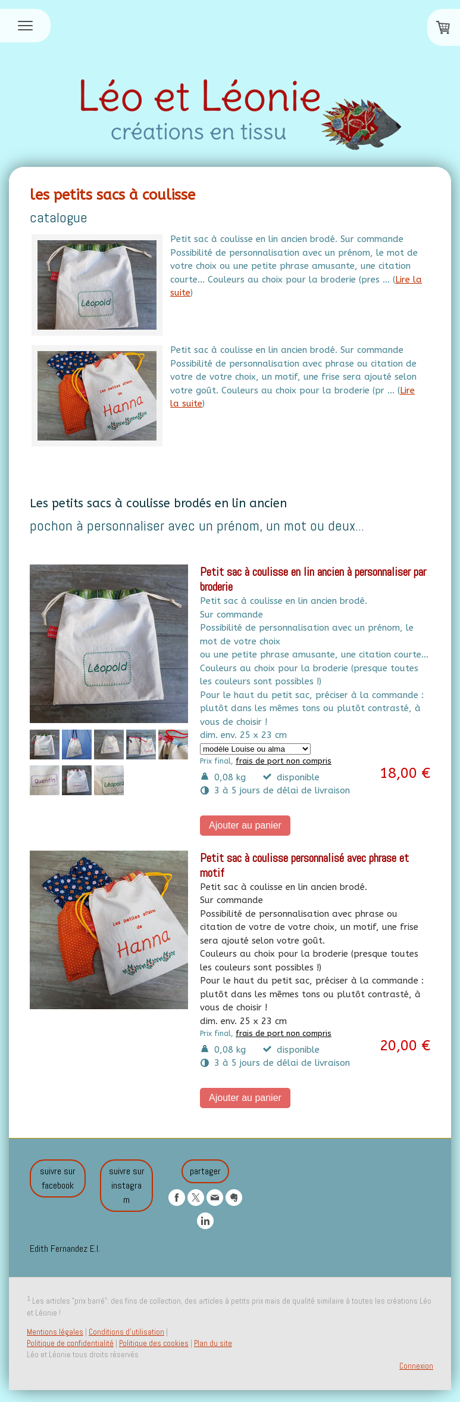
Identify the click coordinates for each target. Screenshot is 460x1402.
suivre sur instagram (127, 1185)
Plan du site (213, 1343)
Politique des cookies (154, 1343)
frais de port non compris (283, 760)
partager (205, 1171)
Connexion (416, 1366)
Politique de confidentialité (70, 1343)
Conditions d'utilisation (126, 1332)
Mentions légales (55, 1332)
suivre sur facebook (58, 1178)
